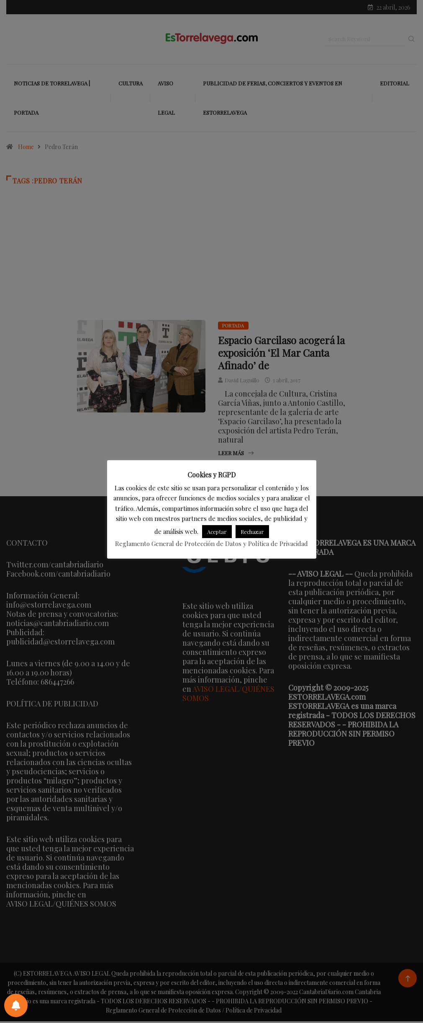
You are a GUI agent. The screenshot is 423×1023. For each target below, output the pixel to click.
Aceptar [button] (217, 531)
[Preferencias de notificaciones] (16, 1005)
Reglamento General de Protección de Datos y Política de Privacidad (211, 543)
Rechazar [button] (252, 531)
